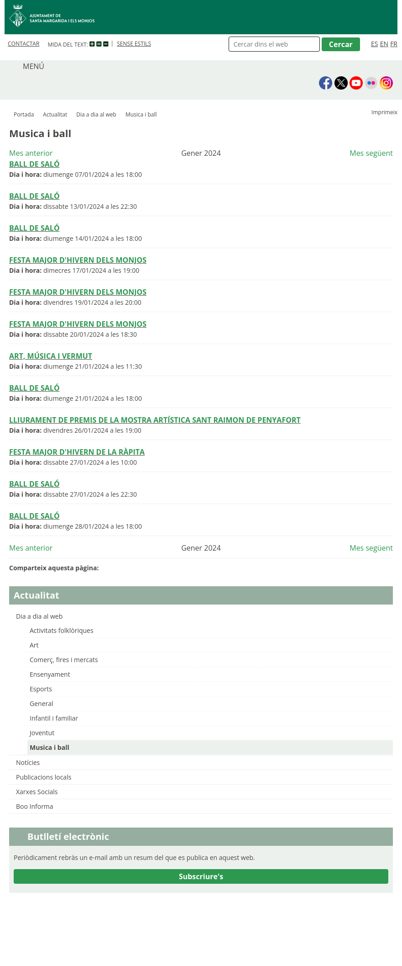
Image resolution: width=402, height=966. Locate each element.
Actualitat (55, 114)
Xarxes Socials (36, 791)
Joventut (42, 732)
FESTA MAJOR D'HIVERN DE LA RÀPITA (77, 452)
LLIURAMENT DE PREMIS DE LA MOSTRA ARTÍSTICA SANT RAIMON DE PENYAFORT (155, 420)
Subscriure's (201, 876)
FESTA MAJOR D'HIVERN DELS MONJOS (77, 260)
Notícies (28, 762)
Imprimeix (384, 112)
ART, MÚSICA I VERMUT (50, 356)
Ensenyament (50, 674)
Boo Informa (34, 806)
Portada (24, 114)
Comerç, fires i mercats (64, 659)
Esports (41, 689)
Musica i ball (49, 747)
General (41, 703)
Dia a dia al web (96, 114)
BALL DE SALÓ (34, 164)
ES (374, 43)
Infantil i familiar (54, 718)
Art (34, 645)
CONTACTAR (23, 44)
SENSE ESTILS (134, 44)
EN (384, 43)
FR (393, 43)
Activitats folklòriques (62, 630)
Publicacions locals (43, 777)
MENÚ (33, 66)
